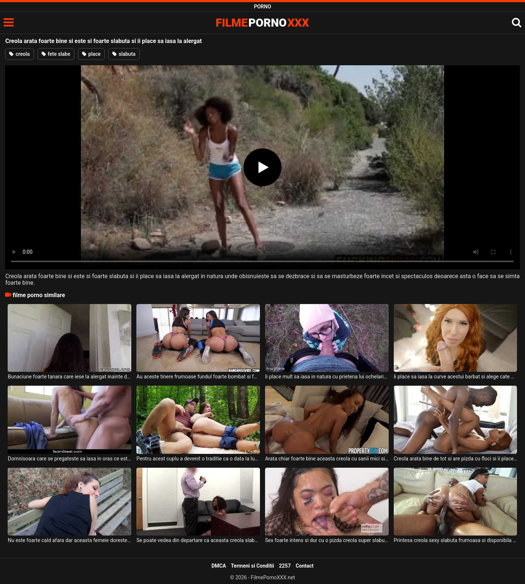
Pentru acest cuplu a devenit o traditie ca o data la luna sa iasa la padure (198, 459)
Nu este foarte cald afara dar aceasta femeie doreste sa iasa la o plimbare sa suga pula (69, 540)
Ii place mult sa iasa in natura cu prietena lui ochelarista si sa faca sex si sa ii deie (327, 376)
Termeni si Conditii (252, 566)
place (91, 54)
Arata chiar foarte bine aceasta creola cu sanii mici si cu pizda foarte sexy (327, 459)
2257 (285, 566)
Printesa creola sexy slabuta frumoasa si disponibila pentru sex (455, 540)
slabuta (124, 54)
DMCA (218, 566)
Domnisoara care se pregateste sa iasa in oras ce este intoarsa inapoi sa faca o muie (69, 459)
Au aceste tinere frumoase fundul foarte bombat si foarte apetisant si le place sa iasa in (198, 376)
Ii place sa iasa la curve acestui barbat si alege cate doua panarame (455, 376)
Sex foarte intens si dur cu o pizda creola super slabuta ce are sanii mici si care (327, 540)
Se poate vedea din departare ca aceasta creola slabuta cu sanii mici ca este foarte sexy (198, 540)
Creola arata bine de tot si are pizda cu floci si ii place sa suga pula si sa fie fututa (455, 459)
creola (19, 54)
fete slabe (56, 54)
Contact (305, 566)
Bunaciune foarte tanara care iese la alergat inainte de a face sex (69, 376)
